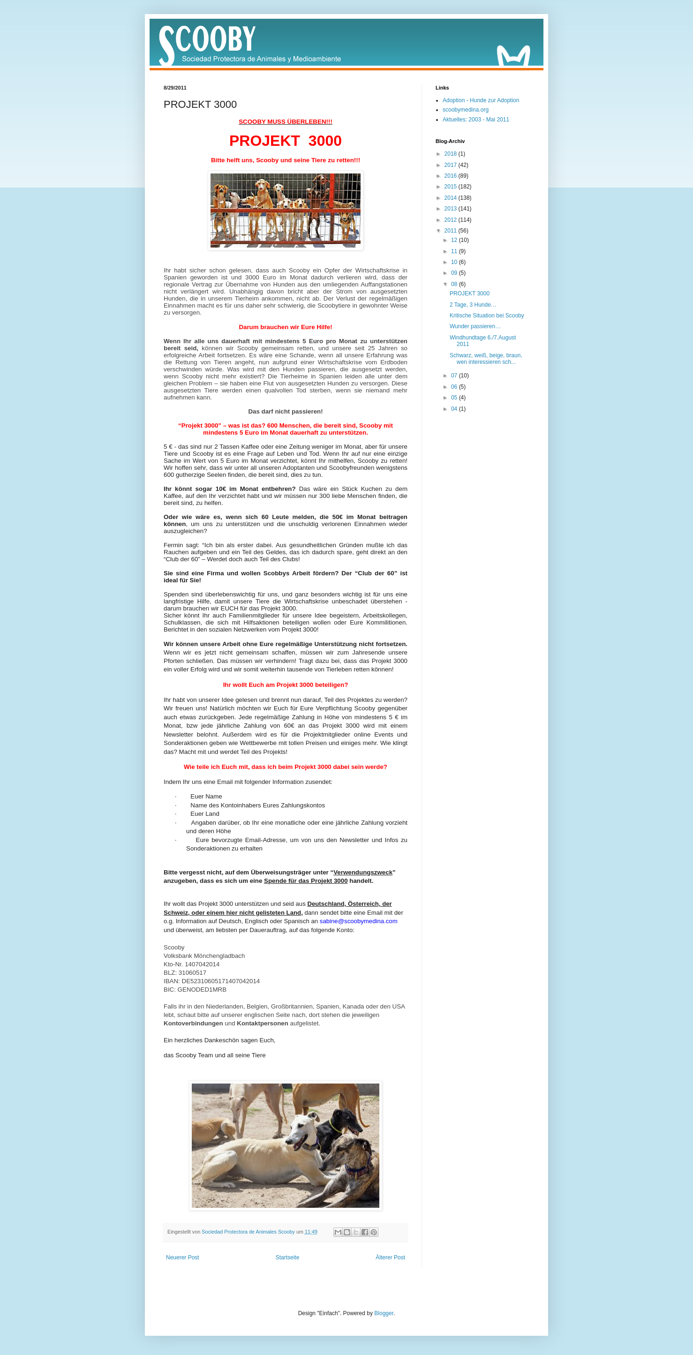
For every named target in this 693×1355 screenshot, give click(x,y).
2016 (451, 176)
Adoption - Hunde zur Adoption (481, 100)
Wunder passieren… (475, 326)
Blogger (383, 1313)
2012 (451, 220)
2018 (451, 154)
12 (455, 240)
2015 (451, 186)
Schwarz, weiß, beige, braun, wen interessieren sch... (486, 358)
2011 (451, 230)
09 (455, 273)
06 (455, 387)
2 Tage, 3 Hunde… (473, 304)
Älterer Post (390, 1257)
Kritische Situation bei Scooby (487, 315)
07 (455, 375)
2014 (451, 198)
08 (455, 284)
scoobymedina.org (466, 109)
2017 (451, 165)
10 (455, 262)
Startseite (288, 1257)
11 (455, 251)
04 (455, 409)
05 (455, 397)
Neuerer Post (182, 1257)
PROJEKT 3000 (470, 293)
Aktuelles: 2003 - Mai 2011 (476, 119)
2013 (451, 208)
